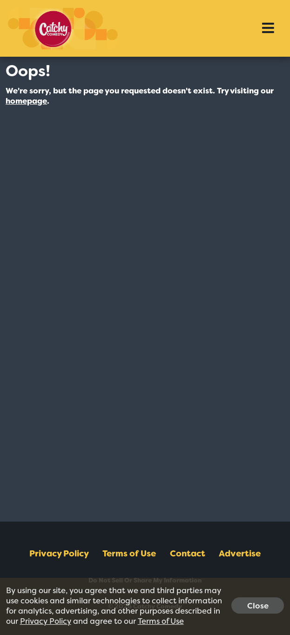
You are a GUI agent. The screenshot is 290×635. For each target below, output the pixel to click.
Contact (187, 553)
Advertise (240, 553)
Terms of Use (129, 553)
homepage (26, 101)
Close (258, 605)
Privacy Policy (59, 553)
